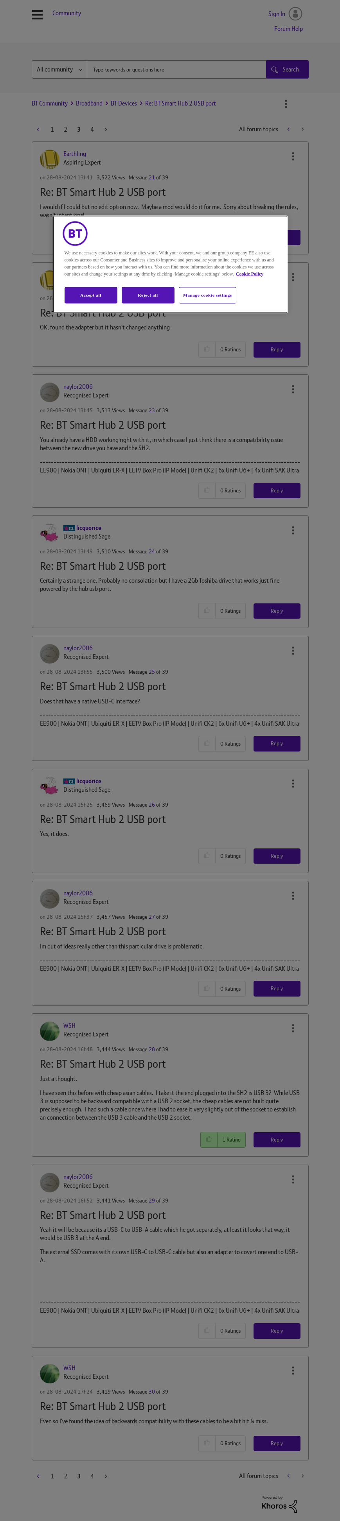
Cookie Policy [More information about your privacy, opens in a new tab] (249, 273)
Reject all (148, 294)
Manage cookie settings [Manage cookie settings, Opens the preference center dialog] (207, 294)
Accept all (90, 294)
